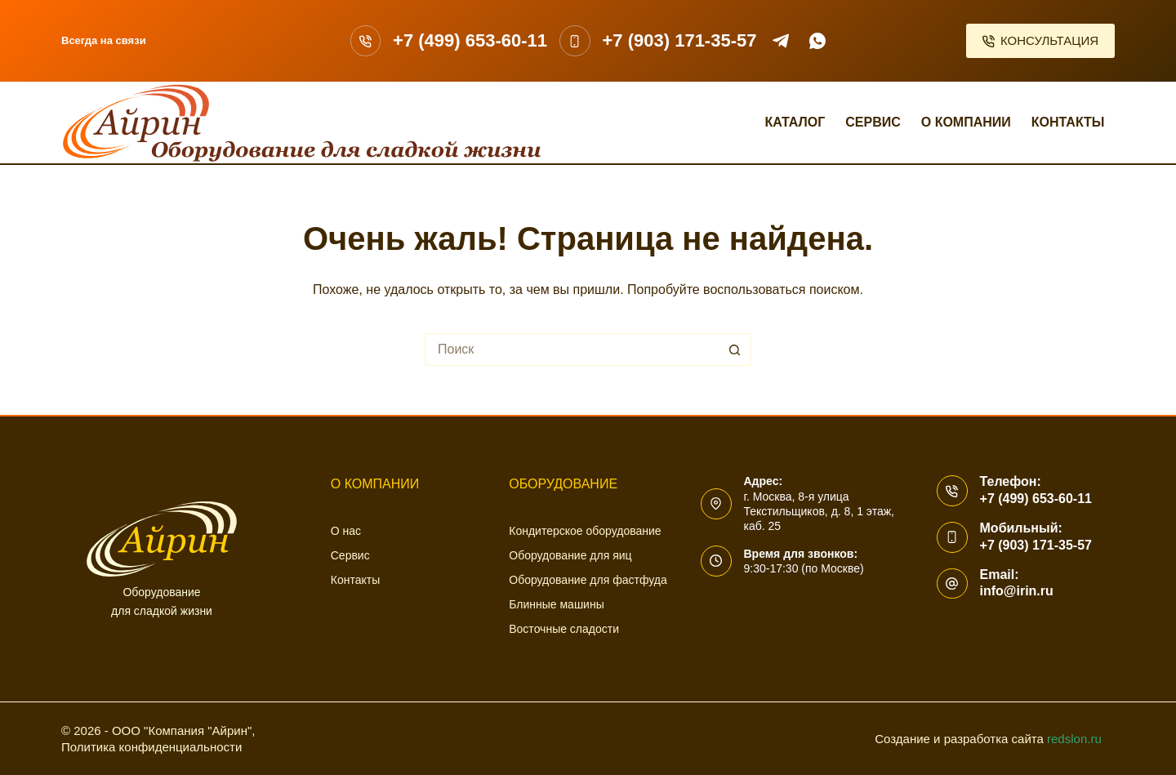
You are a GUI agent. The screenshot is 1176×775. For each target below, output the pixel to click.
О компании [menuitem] (966, 122)
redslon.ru (1074, 739)
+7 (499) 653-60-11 (470, 40)
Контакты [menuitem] (1068, 122)
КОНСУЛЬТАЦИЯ (1040, 40)
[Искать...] (572, 349)
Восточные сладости (564, 628)
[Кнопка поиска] (735, 349)
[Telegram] (781, 41)
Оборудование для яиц (570, 555)
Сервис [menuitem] (873, 122)
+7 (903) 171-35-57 (680, 40)
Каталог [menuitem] (794, 122)
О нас (346, 530)
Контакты (355, 579)
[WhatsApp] (817, 41)
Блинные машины (556, 604)
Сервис (350, 555)
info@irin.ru (1017, 591)
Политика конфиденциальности (151, 747)
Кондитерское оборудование (585, 530)
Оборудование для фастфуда (587, 579)
